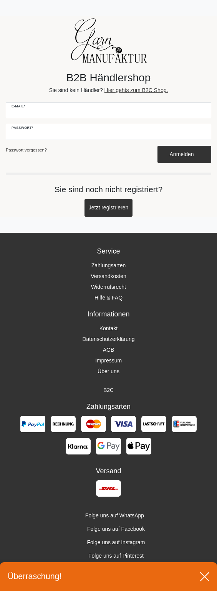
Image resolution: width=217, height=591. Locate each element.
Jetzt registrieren (108, 207)
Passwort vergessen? (26, 150)
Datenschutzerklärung (108, 339)
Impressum (108, 360)
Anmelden (184, 154)
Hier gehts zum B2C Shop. (136, 90)
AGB (108, 350)
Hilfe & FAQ (108, 298)
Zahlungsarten (108, 265)
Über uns (108, 371)
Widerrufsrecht (108, 287)
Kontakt (108, 328)
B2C (108, 390)
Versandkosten (108, 276)
